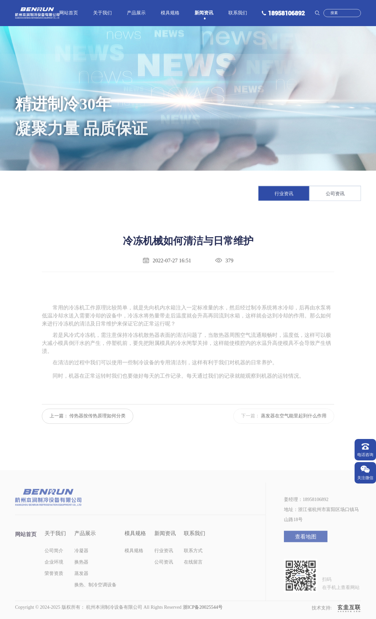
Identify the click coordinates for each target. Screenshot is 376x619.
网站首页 (68, 13)
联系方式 (193, 558)
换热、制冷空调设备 (95, 593)
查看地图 (305, 545)
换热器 (81, 570)
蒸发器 (81, 581)
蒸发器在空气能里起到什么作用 (293, 424)
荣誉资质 (54, 581)
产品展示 (136, 13)
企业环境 (54, 570)
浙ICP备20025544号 (203, 615)
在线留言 (193, 570)
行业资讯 (284, 194)
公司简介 (54, 558)
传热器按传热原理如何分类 (97, 424)
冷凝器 (81, 558)
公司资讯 (335, 194)
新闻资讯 (204, 13)
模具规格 (170, 13)
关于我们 (102, 13)
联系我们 (237, 13)
